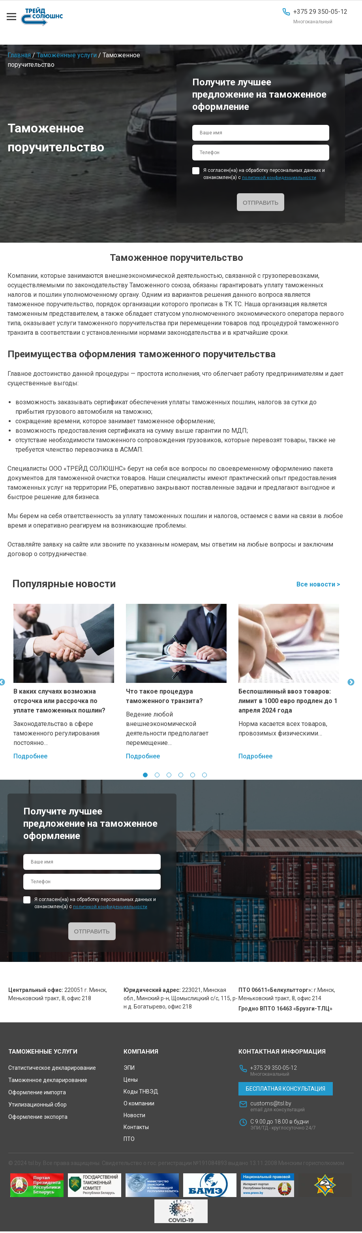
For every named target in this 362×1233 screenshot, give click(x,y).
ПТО (129, 1140)
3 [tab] (169, 775)
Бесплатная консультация (285, 1090)
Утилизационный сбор (37, 1106)
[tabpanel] (63, 683)
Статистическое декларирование (52, 1069)
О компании (139, 1105)
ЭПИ (129, 1069)
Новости (134, 1117)
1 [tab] (145, 775)
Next (351, 683)
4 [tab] (180, 775)
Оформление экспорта (38, 1118)
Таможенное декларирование (47, 1081)
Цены (131, 1081)
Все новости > (318, 584)
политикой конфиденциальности (279, 177)
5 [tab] (192, 775)
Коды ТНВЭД (141, 1093)
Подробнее (30, 756)
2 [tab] (157, 775)
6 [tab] (204, 775)
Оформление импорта (37, 1094)
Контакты (136, 1129)
